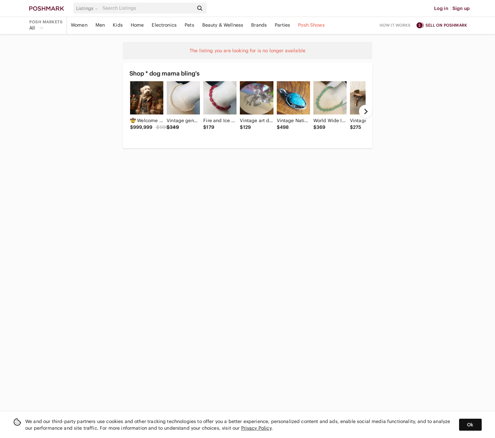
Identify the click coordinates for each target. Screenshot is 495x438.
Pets (189, 25)
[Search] (147, 8)
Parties (282, 25)
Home (137, 25)
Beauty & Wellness (223, 25)
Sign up (461, 8)
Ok (470, 425)
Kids (118, 25)
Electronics (164, 25)
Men (100, 25)
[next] (365, 111)
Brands (259, 25)
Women (79, 25)
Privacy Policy (256, 428)
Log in (441, 8)
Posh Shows (311, 25)
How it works (395, 25)
